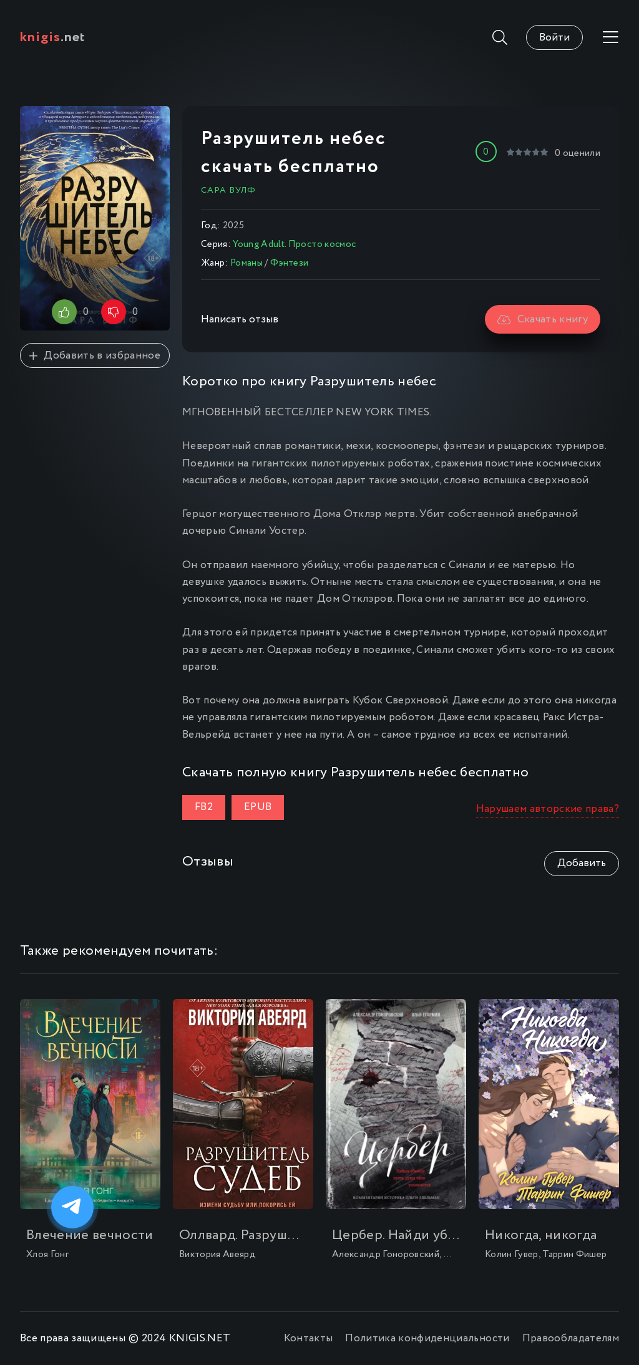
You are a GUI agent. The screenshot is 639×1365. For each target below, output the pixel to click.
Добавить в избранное (94, 356)
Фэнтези (289, 263)
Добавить (581, 863)
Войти (554, 38)
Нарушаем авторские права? (548, 809)
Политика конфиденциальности (427, 1338)
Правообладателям (570, 1338)
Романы (246, 263)
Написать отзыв (239, 319)
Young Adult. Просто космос (294, 244)
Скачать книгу (542, 319)
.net (52, 37)
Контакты (308, 1338)
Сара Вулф (228, 190)
